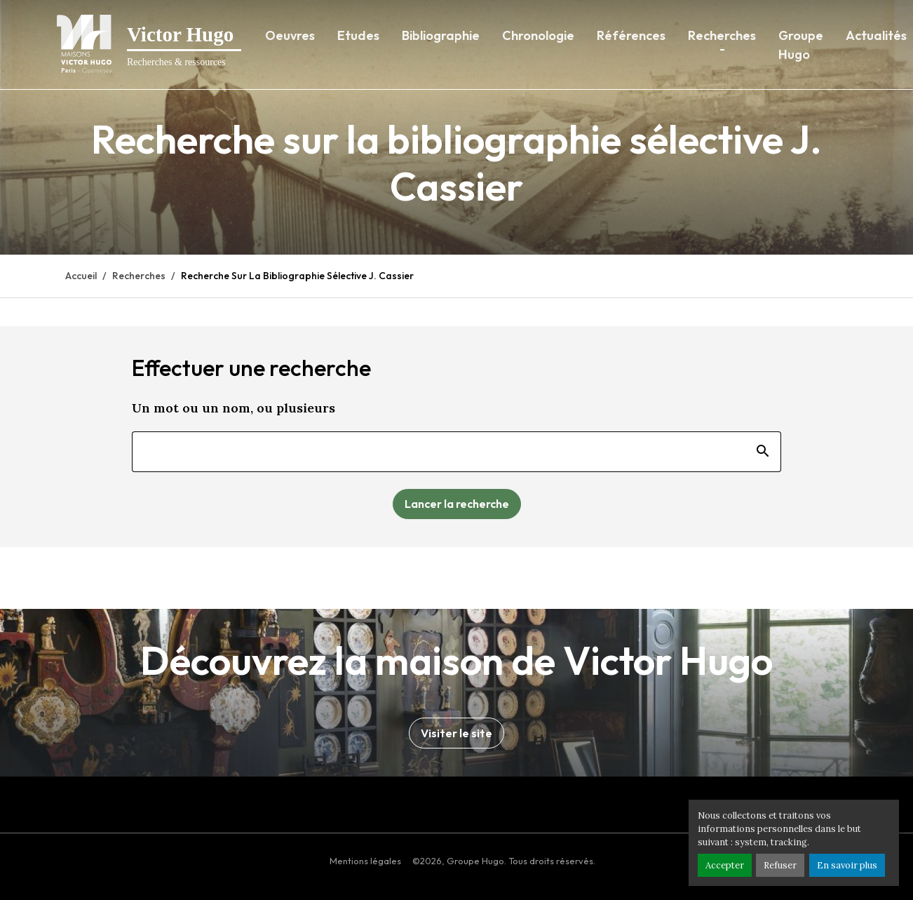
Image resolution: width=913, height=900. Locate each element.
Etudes (358, 35)
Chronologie (538, 35)
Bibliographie (441, 35)
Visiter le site (456, 733)
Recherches (722, 35)
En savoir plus (847, 865)
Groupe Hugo (800, 44)
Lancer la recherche (457, 504)
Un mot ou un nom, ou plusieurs (233, 408)
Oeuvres (290, 35)
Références (631, 35)
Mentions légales (365, 860)
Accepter (724, 865)
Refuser (780, 865)
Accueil (81, 275)
